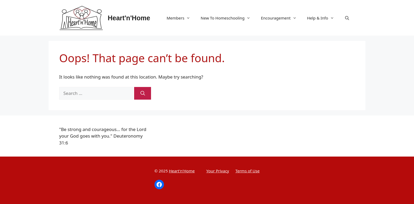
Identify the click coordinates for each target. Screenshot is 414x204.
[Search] (142, 93)
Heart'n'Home (129, 18)
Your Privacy (217, 170)
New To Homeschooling (228, 18)
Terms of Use (247, 170)
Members (181, 18)
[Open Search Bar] (347, 18)
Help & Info (323, 18)
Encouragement (281, 18)
